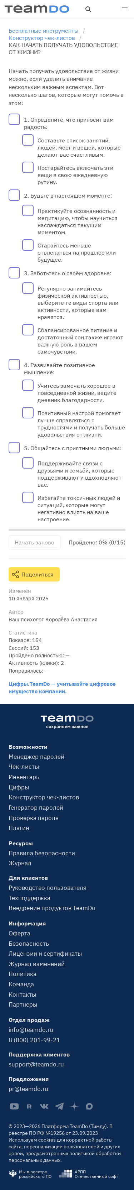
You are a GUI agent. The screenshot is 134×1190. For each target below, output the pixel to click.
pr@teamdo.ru (28, 1089)
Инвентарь (24, 777)
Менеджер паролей (36, 757)
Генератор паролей (36, 807)
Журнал (20, 863)
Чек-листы (24, 767)
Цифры (19, 787)
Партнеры (23, 1004)
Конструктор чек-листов (44, 797)
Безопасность (29, 944)
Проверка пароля (34, 818)
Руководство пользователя (47, 888)
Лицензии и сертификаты (45, 953)
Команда (21, 984)
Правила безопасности (42, 853)
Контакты (22, 994)
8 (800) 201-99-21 (34, 1040)
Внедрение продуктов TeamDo (52, 908)
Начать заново (34, 542)
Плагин (19, 828)
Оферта (19, 933)
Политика (22, 974)
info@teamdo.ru (31, 1030)
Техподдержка (29, 898)
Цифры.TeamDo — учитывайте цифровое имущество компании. (62, 687)
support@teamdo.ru (36, 1064)
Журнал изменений (37, 964)
